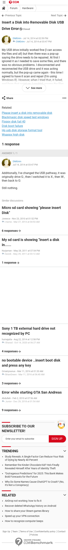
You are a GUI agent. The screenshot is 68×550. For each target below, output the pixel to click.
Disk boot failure (12, 126)
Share (9, 98)
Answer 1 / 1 (10, 153)
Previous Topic (13, 15)
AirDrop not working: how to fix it (23, 500)
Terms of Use (26, 531)
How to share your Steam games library (27, 510)
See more (36, 88)
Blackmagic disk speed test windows (25, 117)
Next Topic (57, 15)
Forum (13, 8)
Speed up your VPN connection (22, 516)
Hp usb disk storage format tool (22, 130)
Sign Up (6, 531)
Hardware (27, 8)
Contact (61, 531)
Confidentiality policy (45, 531)
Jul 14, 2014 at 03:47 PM (38, 41)
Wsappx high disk (13, 134)
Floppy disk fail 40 (13, 121)
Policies (34, 535)
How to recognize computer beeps (24, 521)
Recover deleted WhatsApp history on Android (30, 505)
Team (15, 531)
